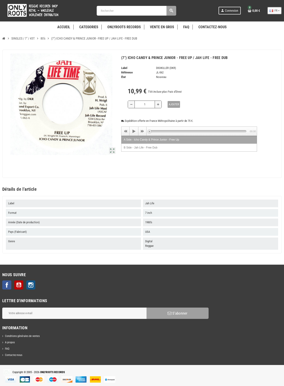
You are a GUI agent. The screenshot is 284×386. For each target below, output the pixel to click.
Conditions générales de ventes (22, 336)
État (123, 77)
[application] (189, 131)
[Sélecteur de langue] (274, 10)
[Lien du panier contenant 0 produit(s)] (253, 10)
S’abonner (177, 313)
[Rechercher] (136, 11)
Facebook (6, 285)
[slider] (197, 131)
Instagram (30, 285)
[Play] (133, 131)
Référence (127, 72)
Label (124, 68)
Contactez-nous (13, 355)
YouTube (18, 285)
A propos (10, 342)
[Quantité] (145, 104)
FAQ (7, 348)
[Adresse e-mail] (74, 313)
